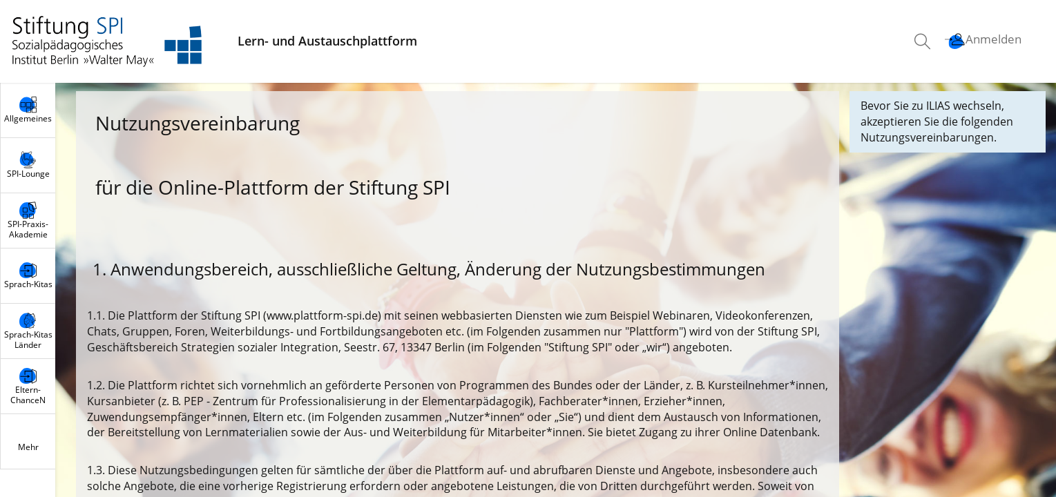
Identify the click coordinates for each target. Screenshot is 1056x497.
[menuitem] (924, 41)
